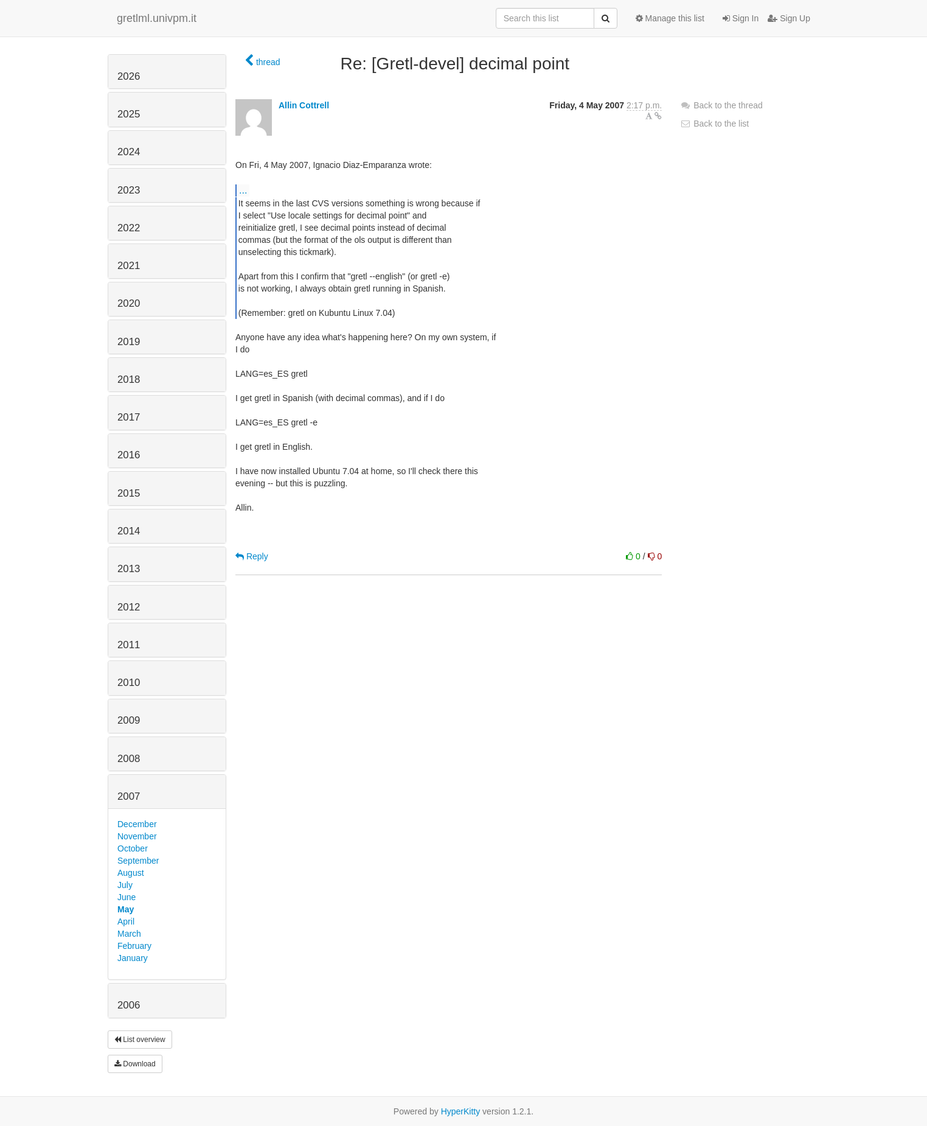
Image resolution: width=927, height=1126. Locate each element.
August (130, 873)
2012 (128, 607)
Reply (251, 556)
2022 (128, 228)
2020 (128, 303)
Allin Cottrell (304, 105)
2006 (128, 1005)
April (125, 921)
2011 (128, 645)
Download (135, 1064)
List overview (139, 1039)
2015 (128, 493)
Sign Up (789, 18)
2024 (128, 152)
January (132, 958)
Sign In (741, 18)
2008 (128, 758)
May (125, 909)
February (134, 946)
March (129, 934)
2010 (128, 682)
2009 (128, 720)
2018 (128, 379)
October (132, 848)
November (137, 836)
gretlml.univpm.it (156, 18)
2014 (128, 531)
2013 (128, 569)
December (137, 824)
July (125, 885)
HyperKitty (461, 1111)
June (126, 897)
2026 (128, 76)
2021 (128, 265)
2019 (128, 342)
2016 (128, 455)
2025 (128, 114)
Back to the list (714, 123)
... (243, 189)
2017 (128, 417)
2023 (128, 190)
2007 (128, 796)
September (138, 860)
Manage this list (670, 18)
